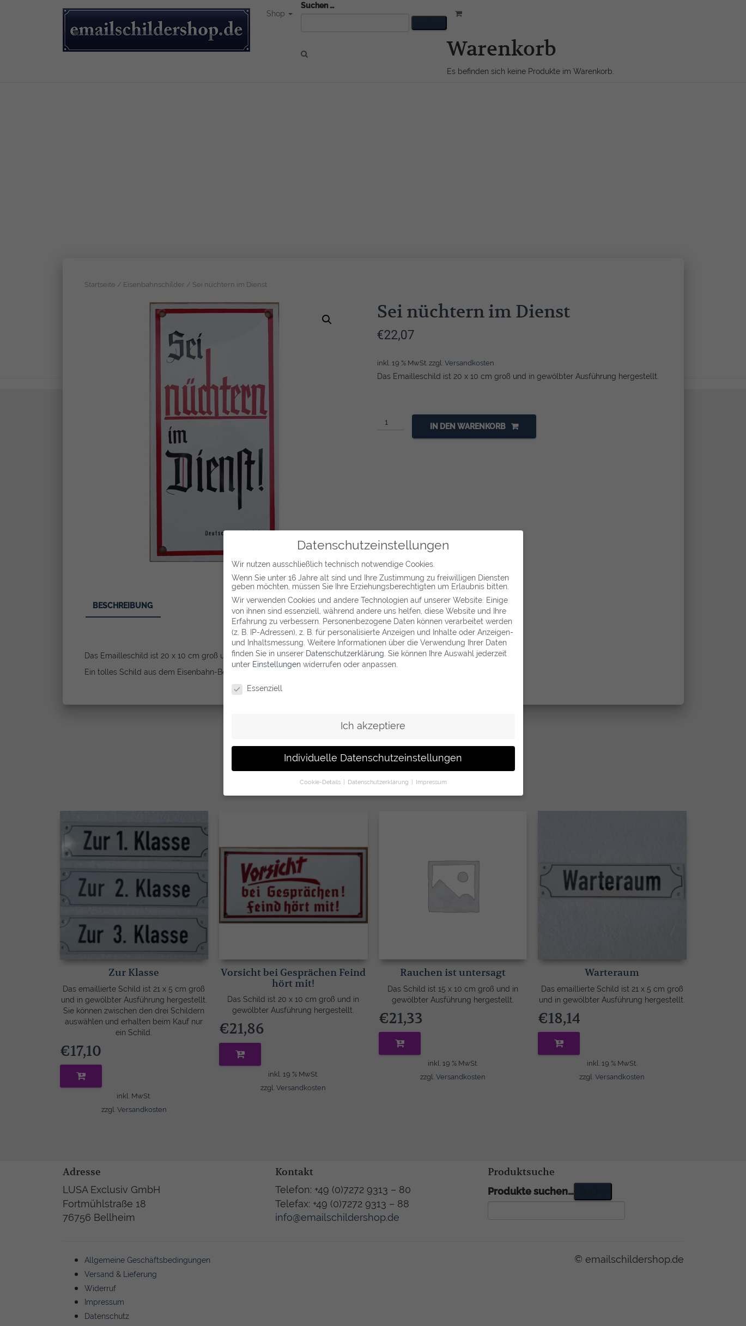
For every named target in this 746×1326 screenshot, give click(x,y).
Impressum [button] (431, 781)
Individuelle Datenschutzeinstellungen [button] (373, 757)
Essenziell (257, 688)
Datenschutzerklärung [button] (379, 781)
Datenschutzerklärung (345, 653)
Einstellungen (276, 663)
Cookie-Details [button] (321, 781)
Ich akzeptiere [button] (373, 725)
